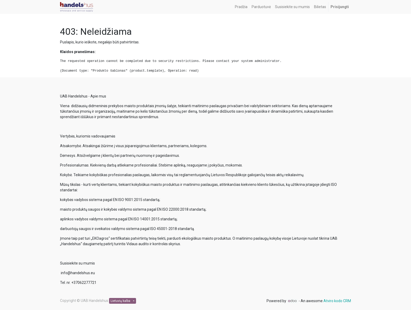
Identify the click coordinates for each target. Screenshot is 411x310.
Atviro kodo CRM (337, 301)
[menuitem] (241, 7)
